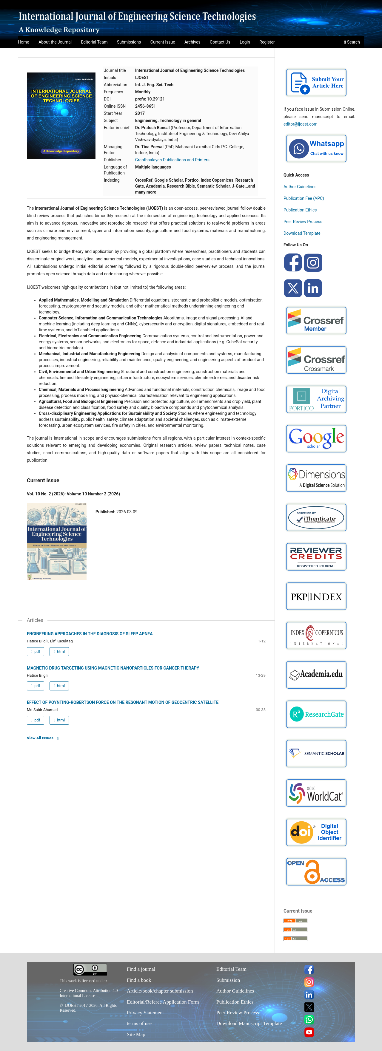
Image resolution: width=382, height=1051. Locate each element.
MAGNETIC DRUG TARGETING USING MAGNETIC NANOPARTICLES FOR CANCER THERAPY (113, 668)
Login (245, 42)
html (60, 651)
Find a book (139, 980)
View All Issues (40, 738)
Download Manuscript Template (249, 1023)
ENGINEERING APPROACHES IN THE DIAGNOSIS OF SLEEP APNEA (90, 633)
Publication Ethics (300, 210)
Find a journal (141, 969)
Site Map (136, 1034)
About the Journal (55, 42)
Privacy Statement (145, 1013)
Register (267, 42)
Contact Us (220, 42)
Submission (228, 980)
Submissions (129, 42)
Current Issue (162, 42)
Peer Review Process (303, 221)
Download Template (302, 233)
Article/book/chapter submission (160, 991)
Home (23, 42)
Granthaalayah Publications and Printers (172, 159)
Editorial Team (94, 42)
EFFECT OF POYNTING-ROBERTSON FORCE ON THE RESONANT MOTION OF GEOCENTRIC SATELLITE (122, 702)
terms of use (139, 1023)
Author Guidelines (300, 186)
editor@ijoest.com (301, 124)
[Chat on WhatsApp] (316, 163)
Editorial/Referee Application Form (163, 1002)
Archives (192, 42)
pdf (36, 651)
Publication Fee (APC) (304, 198)
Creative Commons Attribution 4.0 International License (89, 993)
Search (352, 42)
